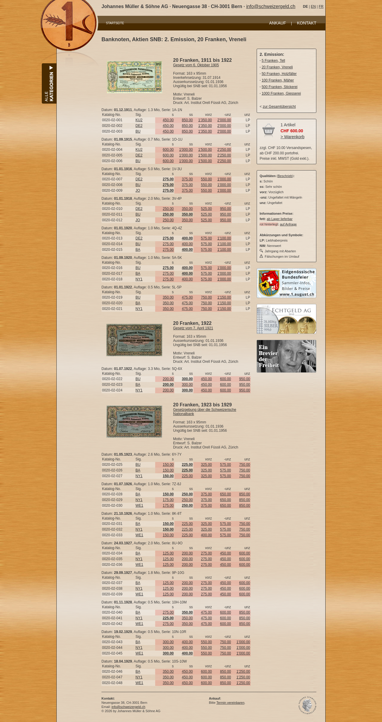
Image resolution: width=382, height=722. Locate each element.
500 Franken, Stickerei (280, 87)
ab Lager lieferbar (279, 219)
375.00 (187, 179)
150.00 (168, 465)
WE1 (139, 505)
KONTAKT (306, 23)
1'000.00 (186, 150)
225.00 (187, 476)
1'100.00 (224, 238)
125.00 (168, 553)
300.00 (187, 384)
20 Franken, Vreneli (277, 67)
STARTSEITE (115, 23)
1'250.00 (243, 671)
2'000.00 (224, 120)
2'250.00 (224, 150)
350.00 (187, 209)
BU (138, 131)
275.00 (168, 244)
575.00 (206, 238)
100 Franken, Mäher (278, 80)
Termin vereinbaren (230, 702)
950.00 (225, 209)
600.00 (168, 150)
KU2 (138, 120)
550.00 (206, 179)
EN (313, 6)
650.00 (225, 494)
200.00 (168, 379)
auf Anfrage (288, 224)
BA (137, 250)
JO (137, 190)
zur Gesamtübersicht (279, 107)
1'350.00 (205, 120)
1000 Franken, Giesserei (281, 93)
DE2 (138, 126)
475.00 (187, 297)
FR (321, 6)
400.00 (187, 244)
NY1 (138, 279)
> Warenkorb (292, 136)
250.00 (168, 209)
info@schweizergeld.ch (270, 6)
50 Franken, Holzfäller (279, 74)
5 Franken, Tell (273, 61)
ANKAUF (277, 23)
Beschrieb (285, 176)
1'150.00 (224, 297)
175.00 (168, 500)
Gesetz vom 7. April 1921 (193, 328)
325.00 (206, 465)
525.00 (206, 209)
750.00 (206, 297)
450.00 (168, 120)
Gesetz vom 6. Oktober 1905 (196, 65)
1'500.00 (205, 150)
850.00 (187, 120)
